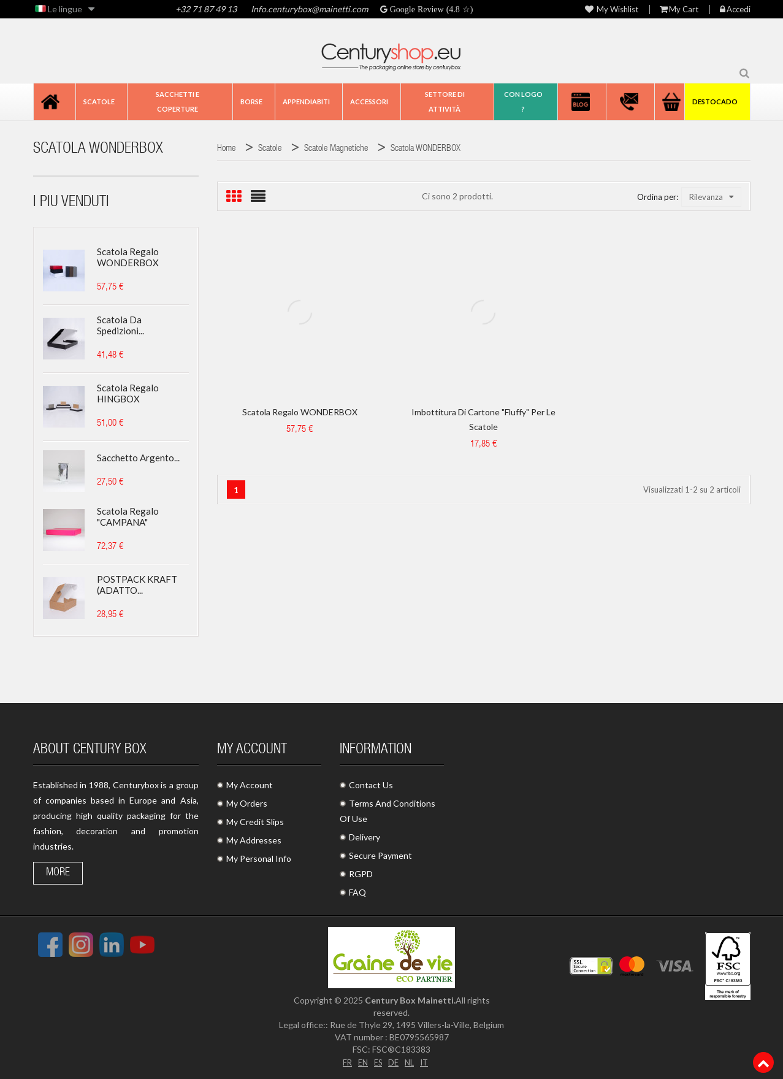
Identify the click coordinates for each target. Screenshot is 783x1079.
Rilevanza (711, 196)
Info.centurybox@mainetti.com (309, 9)
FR (344, 1061)
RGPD (361, 874)
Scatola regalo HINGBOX (128, 393)
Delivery (364, 837)
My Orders (246, 803)
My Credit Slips (255, 821)
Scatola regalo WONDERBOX (128, 257)
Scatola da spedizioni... (120, 325)
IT (427, 1061)
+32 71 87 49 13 (206, 9)
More (58, 872)
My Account (249, 785)
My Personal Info (258, 858)
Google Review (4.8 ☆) (430, 9)
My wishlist (611, 9)
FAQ (357, 892)
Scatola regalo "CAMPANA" (128, 516)
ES (378, 1061)
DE (394, 1061)
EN (361, 1061)
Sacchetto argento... (138, 457)
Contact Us (371, 785)
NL (411, 1061)
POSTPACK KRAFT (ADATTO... (137, 585)
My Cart (679, 9)
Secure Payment (380, 855)
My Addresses (253, 840)
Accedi (735, 9)
